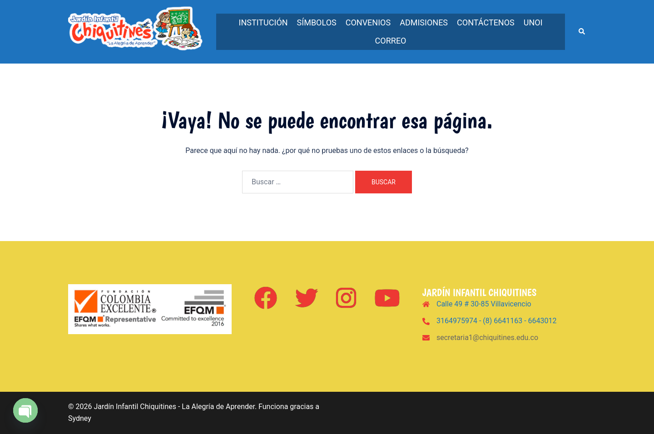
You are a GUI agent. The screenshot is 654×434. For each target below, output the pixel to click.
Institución (263, 22)
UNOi (533, 22)
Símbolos (317, 22)
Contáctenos (486, 22)
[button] (582, 31)
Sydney (79, 418)
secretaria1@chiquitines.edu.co (487, 337)
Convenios (368, 22)
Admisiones (424, 22)
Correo (390, 40)
